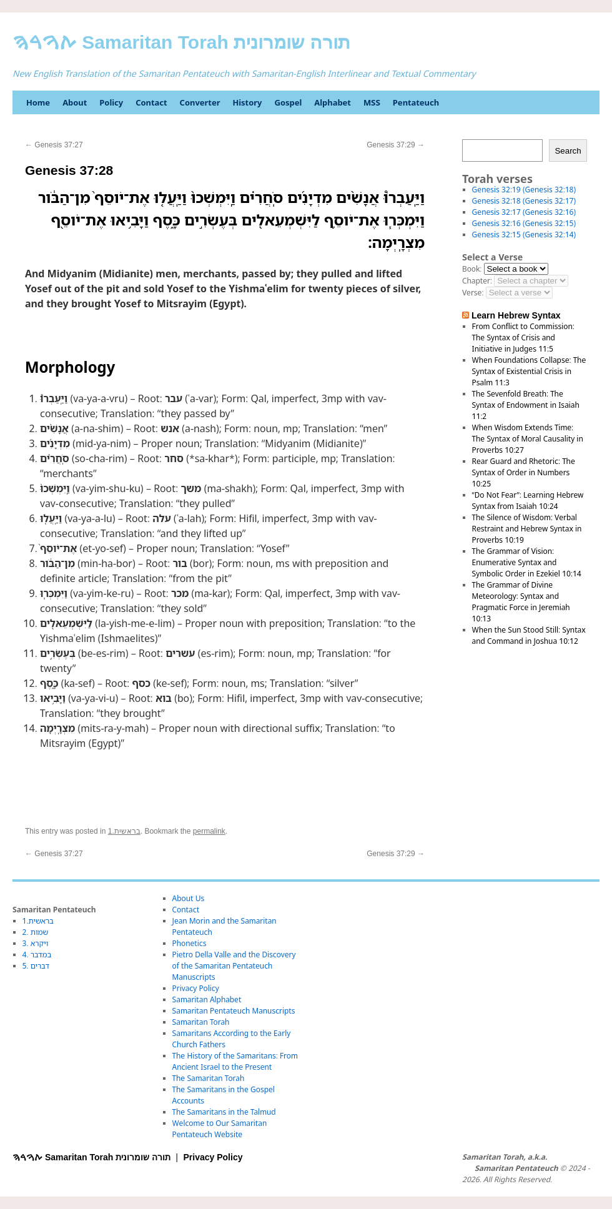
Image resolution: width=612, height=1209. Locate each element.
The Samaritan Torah (208, 1078)
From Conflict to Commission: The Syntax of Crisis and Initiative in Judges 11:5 (523, 337)
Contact (151, 102)
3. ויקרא (35, 943)
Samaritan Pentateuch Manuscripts (233, 1010)
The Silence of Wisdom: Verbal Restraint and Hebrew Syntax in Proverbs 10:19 (527, 528)
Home (38, 102)
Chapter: (477, 280)
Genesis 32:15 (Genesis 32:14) (524, 234)
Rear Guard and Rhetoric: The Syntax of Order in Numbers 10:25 (523, 472)
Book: (471, 269)
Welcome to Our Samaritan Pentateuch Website (219, 1129)
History (247, 102)
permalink (209, 831)
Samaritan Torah (201, 1022)
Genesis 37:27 (54, 145)
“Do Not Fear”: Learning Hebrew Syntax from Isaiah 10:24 (528, 500)
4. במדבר (37, 954)
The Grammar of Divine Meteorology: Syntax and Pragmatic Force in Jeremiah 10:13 (521, 602)
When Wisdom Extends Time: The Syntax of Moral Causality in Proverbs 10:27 (527, 438)
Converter (200, 102)
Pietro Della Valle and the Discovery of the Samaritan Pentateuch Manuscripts (234, 965)
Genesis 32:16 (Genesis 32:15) (524, 223)
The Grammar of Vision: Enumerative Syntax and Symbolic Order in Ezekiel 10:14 (526, 562)
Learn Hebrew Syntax (516, 315)
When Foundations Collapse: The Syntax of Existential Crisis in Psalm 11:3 (529, 371)
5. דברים (35, 965)
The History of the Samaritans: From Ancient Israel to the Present (235, 1061)
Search (568, 150)
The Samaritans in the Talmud (224, 1112)
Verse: (472, 292)
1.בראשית (124, 831)
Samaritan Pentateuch (516, 1168)
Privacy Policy (195, 988)
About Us (188, 898)
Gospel (288, 102)
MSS (371, 102)
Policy (111, 102)
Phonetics (189, 943)
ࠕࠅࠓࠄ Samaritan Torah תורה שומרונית (181, 42)
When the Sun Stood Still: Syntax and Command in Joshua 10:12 (529, 635)
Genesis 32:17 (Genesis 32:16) (524, 212)
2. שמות (35, 932)
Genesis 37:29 (396, 145)
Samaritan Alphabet (207, 999)
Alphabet (332, 102)
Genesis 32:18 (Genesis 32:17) (524, 200)
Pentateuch (416, 102)
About (74, 102)
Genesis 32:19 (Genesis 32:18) (524, 189)
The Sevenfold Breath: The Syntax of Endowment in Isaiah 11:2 (526, 405)
